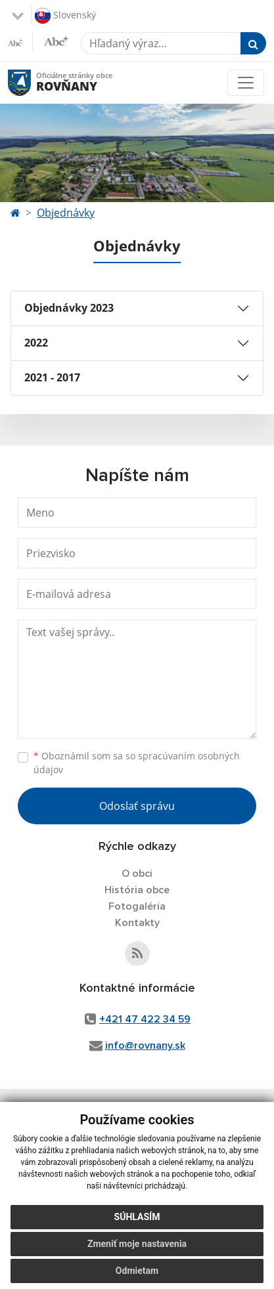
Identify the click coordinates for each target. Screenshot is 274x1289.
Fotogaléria (137, 906)
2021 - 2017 (52, 377)
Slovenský (65, 16)
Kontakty (137, 923)
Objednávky (66, 212)
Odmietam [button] (137, 1270)
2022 (36, 342)
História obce (137, 890)
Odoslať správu (137, 806)
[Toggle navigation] (245, 83)
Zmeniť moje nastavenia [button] (137, 1243)
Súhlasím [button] (137, 1217)
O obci (137, 873)
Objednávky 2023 (69, 308)
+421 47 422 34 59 (145, 1019)
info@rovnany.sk (145, 1045)
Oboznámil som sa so (137, 763)
